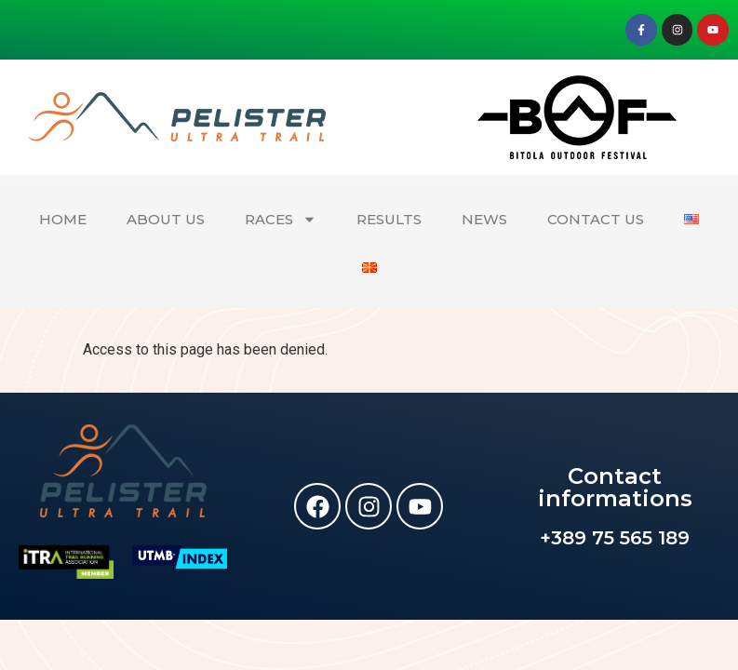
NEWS (484, 219)
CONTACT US (595, 219)
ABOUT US (166, 219)
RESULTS (389, 219)
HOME (63, 219)
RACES (280, 219)
